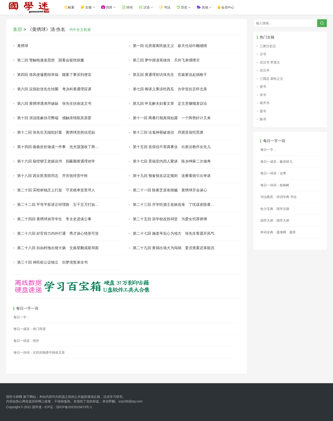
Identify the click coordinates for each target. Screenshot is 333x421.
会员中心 (226, 7)
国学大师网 (14, 397)
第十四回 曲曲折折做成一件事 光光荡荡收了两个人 (59, 147)
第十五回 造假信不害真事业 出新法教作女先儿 (172, 147)
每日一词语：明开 (26, 341)
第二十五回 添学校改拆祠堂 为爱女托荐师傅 (170, 219)
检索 (69, 7)
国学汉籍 (282, 209)
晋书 (263, 86)
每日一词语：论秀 (273, 173)
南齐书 (264, 103)
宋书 (263, 95)
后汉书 (264, 70)
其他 (202, 7)
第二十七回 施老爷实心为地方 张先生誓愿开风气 (173, 233)
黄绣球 (22, 46)
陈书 (263, 119)
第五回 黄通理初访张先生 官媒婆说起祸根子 (170, 75)
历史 (182, 7)
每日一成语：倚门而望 (30, 329)
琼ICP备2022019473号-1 (74, 407)
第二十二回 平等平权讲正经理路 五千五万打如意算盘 (61, 204)
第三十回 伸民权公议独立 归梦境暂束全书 (52, 262)
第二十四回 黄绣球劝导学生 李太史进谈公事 (54, 219)
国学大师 (266, 220)
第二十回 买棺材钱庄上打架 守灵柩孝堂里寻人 (56, 190)
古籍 (86, 7)
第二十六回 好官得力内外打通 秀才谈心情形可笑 (58, 233)
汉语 (144, 7)
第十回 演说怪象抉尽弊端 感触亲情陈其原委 (54, 118)
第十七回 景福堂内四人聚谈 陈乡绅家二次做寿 (172, 161)
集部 (17, 29)
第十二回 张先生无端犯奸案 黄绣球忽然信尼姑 (56, 132)
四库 (106, 7)
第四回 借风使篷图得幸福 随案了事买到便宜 (54, 75)
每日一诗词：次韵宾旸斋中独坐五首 (39, 352)
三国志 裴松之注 (271, 78)
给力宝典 (266, 209)
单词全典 (266, 232)
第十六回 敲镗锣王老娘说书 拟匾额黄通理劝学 (56, 161)
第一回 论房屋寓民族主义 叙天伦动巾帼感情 (170, 46)
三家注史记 (268, 46)
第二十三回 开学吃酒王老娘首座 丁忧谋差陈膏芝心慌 (177, 204)
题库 (292, 232)
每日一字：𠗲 (268, 149)
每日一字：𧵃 (22, 317)
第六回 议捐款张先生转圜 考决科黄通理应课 (54, 89)
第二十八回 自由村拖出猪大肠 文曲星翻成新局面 (58, 248)
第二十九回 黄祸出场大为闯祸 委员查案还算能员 (173, 248)
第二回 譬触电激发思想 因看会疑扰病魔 (50, 60)
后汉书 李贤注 (270, 62)
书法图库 (266, 197)
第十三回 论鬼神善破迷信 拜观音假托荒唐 (168, 132)
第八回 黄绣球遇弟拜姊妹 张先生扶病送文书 (54, 103)
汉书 (263, 54)
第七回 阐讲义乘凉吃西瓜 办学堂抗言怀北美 (170, 89)
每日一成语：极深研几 (276, 161)
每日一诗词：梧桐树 (274, 185)
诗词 (127, 7)
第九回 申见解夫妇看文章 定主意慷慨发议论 (170, 103)
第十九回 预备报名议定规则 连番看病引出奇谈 (172, 176)
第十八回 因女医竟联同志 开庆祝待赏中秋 (52, 176)
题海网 (281, 232)
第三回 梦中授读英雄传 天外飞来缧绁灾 (166, 60)
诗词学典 (282, 197)
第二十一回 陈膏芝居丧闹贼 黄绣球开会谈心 (170, 190)
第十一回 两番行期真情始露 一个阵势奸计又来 (172, 118)
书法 (165, 7)
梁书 (263, 111)
